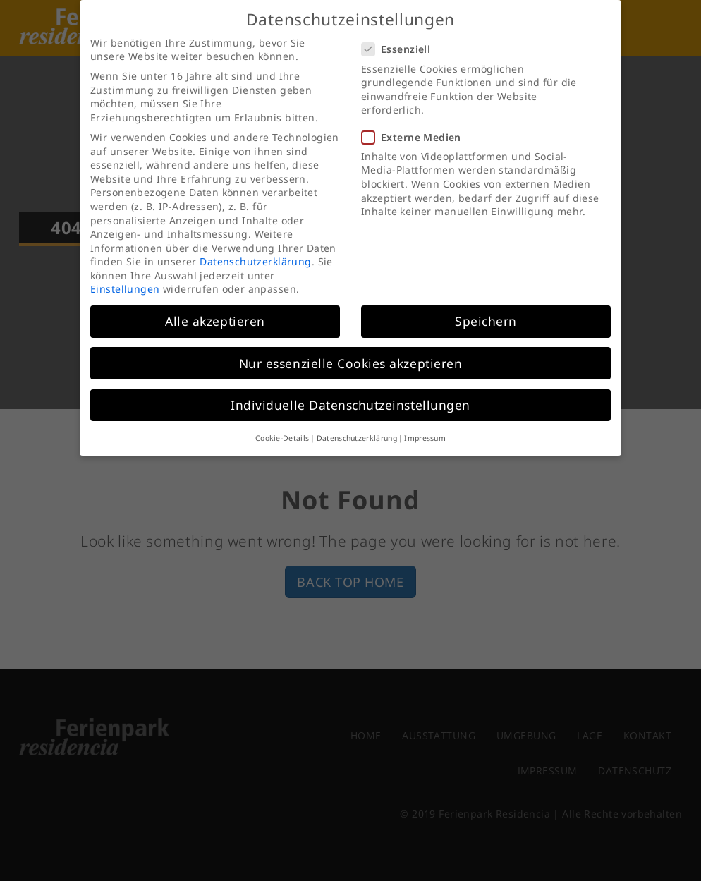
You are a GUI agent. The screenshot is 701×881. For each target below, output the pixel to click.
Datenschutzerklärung (255, 246)
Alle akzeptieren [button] (214, 305)
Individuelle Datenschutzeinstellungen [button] (350, 389)
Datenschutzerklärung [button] (357, 422)
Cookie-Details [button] (282, 422)
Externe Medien (415, 121)
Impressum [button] (425, 422)
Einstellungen (124, 273)
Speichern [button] (486, 305)
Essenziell (400, 33)
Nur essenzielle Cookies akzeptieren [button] (350, 347)
